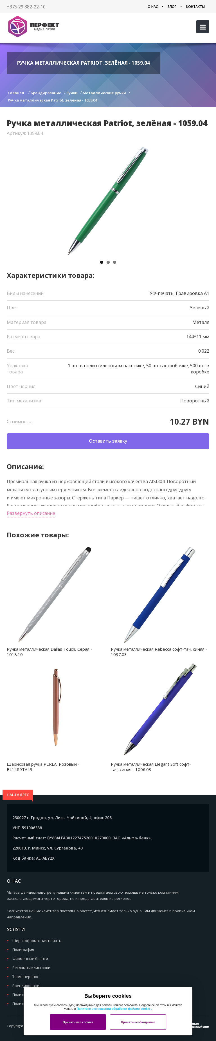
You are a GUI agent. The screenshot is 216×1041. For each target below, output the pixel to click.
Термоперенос (25, 976)
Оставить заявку (108, 441)
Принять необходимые (138, 1022)
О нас (153, 6)
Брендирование (27, 985)
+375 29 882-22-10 (26, 7)
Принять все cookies (78, 1022)
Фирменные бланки (30, 958)
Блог (172, 6)
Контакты (195, 6)
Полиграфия (23, 949)
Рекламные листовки (31, 967)
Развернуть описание (31, 513)
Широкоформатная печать (36, 940)
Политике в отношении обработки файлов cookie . (114, 1008)
